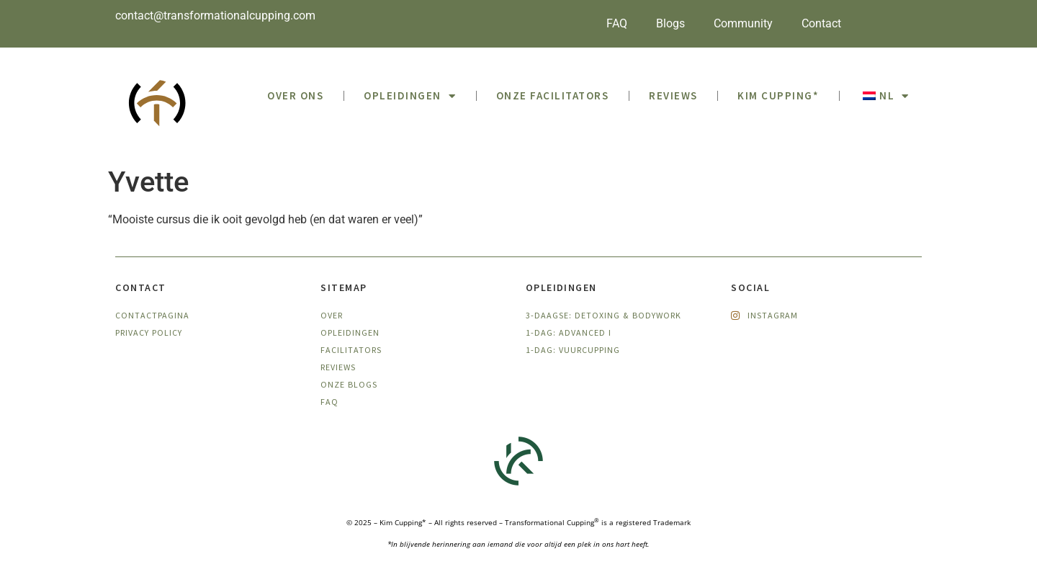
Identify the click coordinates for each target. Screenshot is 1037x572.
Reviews (673, 95)
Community (743, 23)
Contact (821, 23)
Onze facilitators (552, 95)
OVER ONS (295, 95)
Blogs (670, 23)
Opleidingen (410, 96)
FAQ (616, 23)
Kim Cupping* (778, 95)
